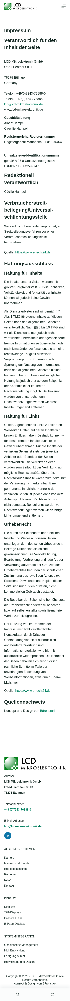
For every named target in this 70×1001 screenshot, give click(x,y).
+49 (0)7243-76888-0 (17, 809)
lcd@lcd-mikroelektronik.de (23, 104)
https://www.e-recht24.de (33, 252)
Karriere (9, 857)
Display (10, 898)
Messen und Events (16, 863)
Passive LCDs (13, 918)
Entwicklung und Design (19, 961)
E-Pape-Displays (14, 923)
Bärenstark (48, 711)
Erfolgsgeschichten (16, 868)
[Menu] (63, 6)
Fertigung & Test (14, 956)
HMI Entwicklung (14, 950)
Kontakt (9, 885)
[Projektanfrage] (52, 995)
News (7, 880)
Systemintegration (19, 936)
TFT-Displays (12, 912)
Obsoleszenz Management (21, 944)
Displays (9, 906)
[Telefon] (17, 995)
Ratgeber (10, 874)
